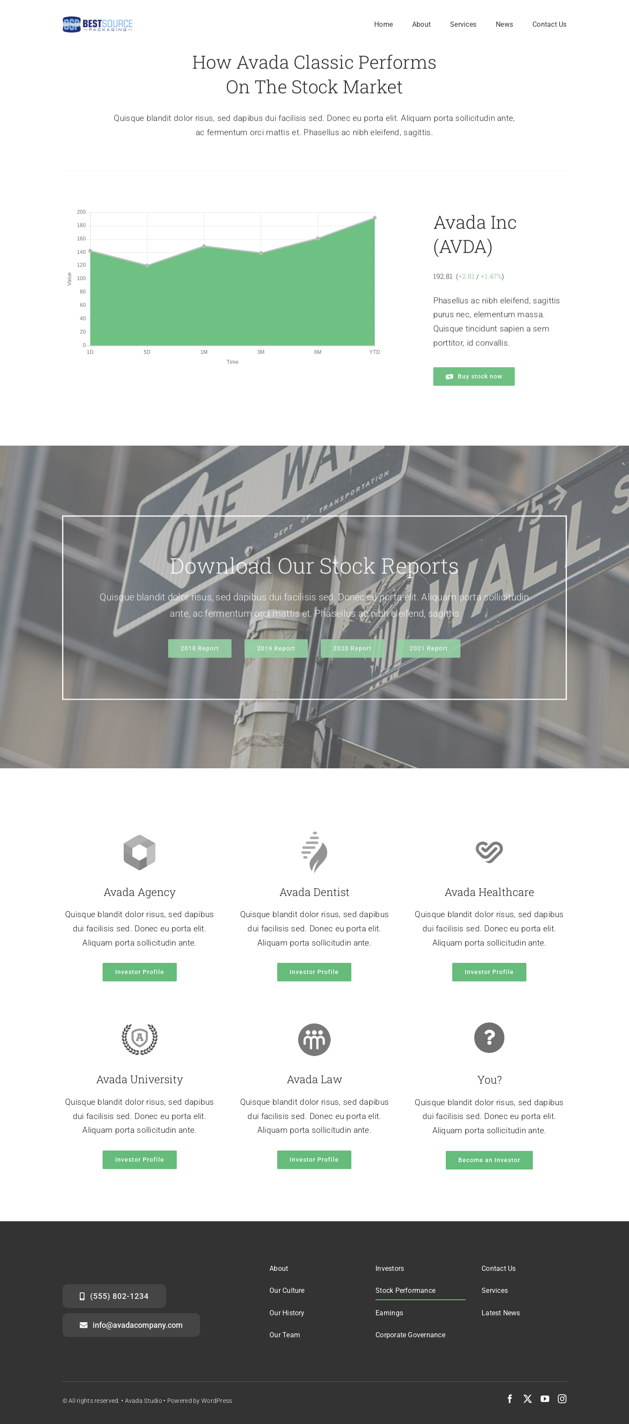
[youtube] (545, 1399)
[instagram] (562, 1399)
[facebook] (510, 1399)
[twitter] (527, 1399)
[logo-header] (97, 20)
